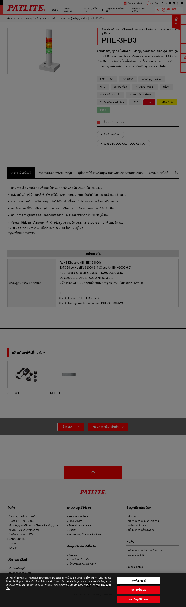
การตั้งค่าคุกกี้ (139, 588)
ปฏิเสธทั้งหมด (138, 597)
